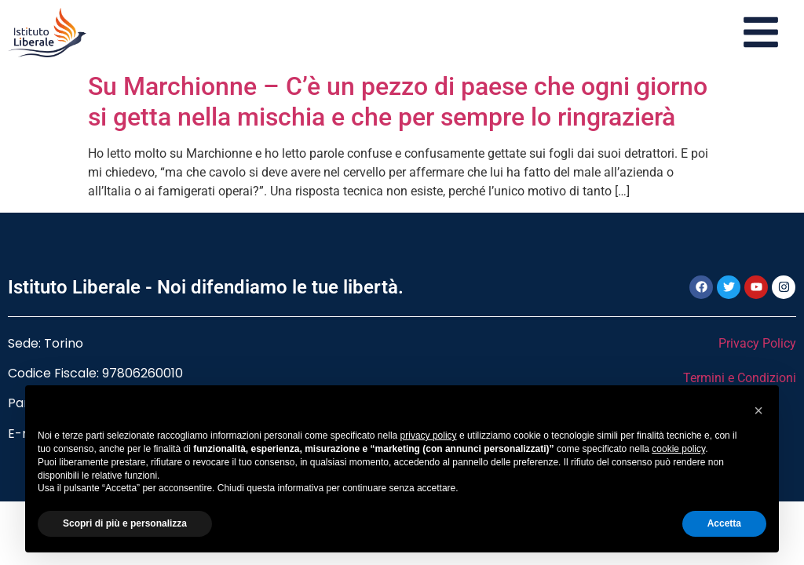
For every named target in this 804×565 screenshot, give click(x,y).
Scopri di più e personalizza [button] (125, 523)
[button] (758, 410)
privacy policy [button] (428, 435)
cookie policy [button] (678, 448)
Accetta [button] (724, 523)
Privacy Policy (757, 343)
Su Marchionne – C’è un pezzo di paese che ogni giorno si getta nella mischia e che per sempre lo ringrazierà (397, 101)
